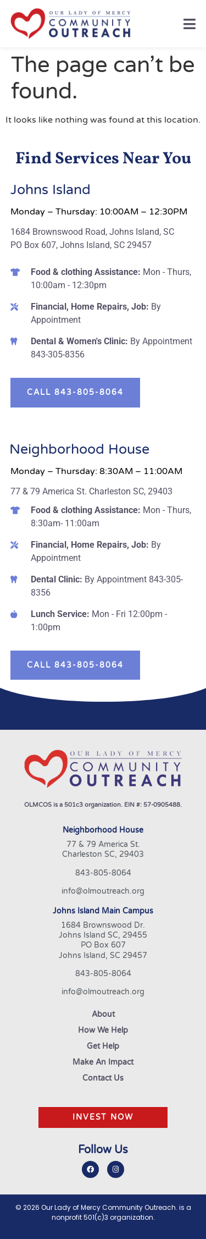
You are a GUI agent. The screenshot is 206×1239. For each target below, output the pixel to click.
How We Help (103, 1030)
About (103, 1014)
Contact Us (103, 1078)
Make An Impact (103, 1062)
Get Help (103, 1046)
